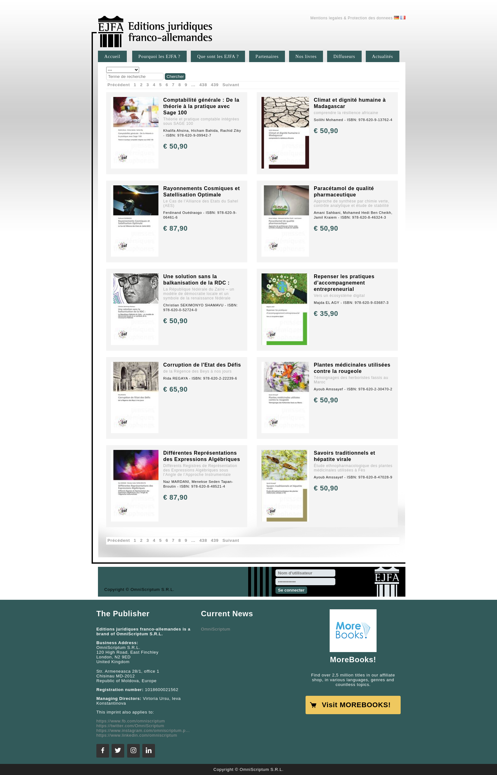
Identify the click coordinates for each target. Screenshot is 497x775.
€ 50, (175, 146)
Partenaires (267, 56)
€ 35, (326, 313)
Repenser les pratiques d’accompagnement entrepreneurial (344, 283)
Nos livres (306, 56)
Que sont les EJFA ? (218, 56)
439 (214, 84)
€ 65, (175, 389)
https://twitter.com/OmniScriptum (130, 725)
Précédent (118, 84)
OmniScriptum (215, 629)
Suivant (231, 84)
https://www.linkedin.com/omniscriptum (136, 735)
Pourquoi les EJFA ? (159, 56)
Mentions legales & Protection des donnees (351, 18)
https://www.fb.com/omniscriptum (130, 721)
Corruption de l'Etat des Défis (202, 365)
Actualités (382, 56)
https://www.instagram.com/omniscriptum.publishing (143, 730)
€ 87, (175, 228)
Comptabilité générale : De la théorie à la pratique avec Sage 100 (201, 106)
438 (203, 84)
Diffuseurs (344, 56)
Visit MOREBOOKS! (356, 705)
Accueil (112, 56)
